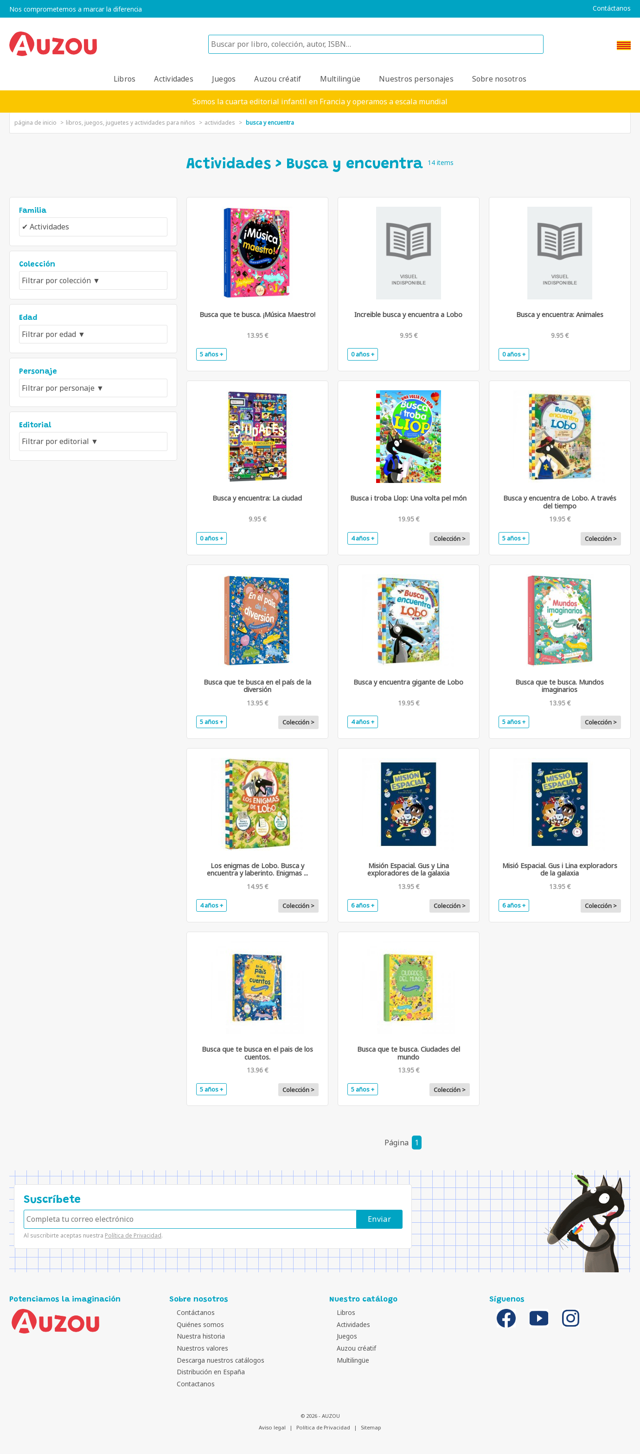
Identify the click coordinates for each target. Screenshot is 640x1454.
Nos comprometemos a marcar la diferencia (75, 9)
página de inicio (35, 123)
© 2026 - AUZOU (320, 1415)
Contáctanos (612, 8)
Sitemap (371, 1427)
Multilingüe (340, 79)
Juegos (224, 79)
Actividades (173, 79)
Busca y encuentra (270, 123)
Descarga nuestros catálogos (215, 1360)
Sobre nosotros (499, 79)
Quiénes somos (195, 1324)
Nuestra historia (196, 1336)
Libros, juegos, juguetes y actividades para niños (130, 123)
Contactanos (191, 1383)
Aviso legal (272, 1427)
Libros (124, 79)
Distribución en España (206, 1371)
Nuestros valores (197, 1348)
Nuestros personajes (416, 79)
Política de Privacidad (133, 1235)
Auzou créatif (277, 79)
